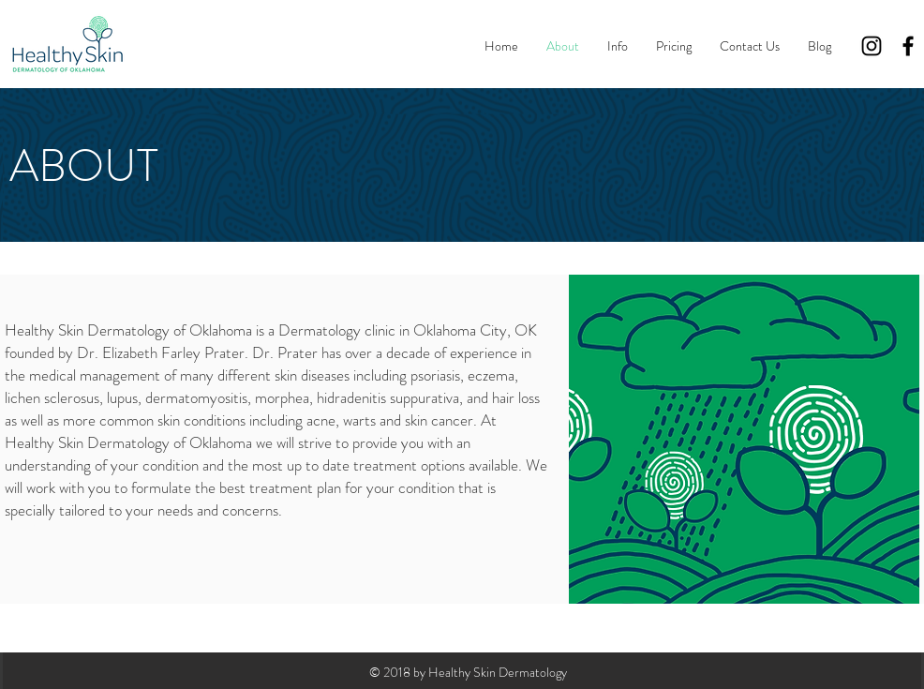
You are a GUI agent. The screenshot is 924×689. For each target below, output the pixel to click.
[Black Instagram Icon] (871, 46)
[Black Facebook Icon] (908, 46)
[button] (617, 46)
